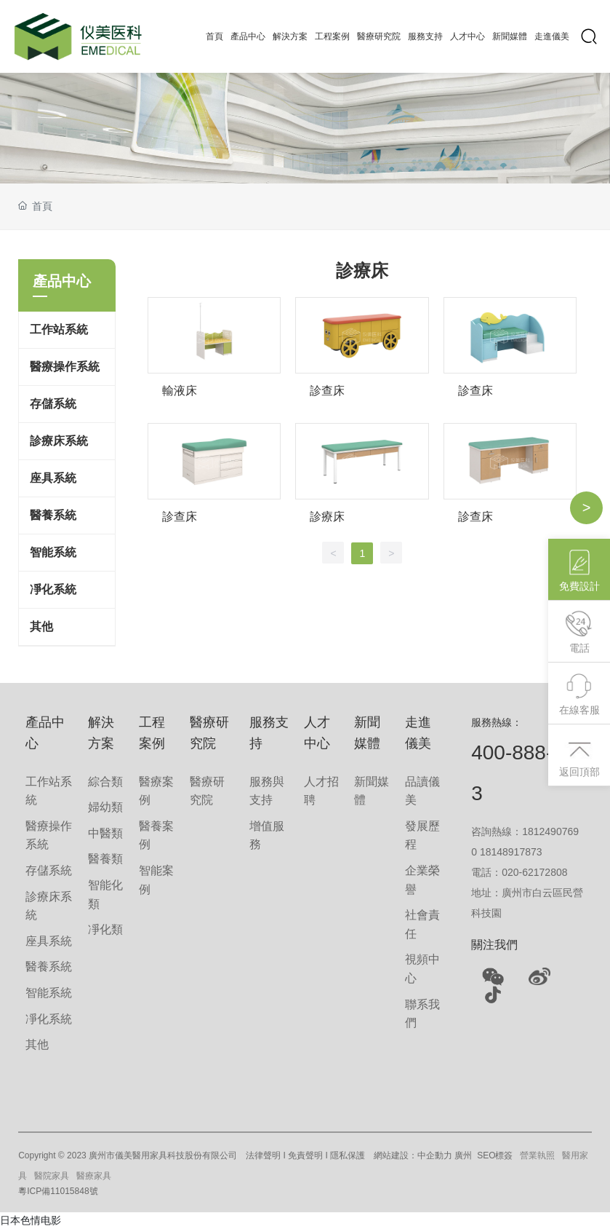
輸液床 (179, 390)
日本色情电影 (30, 1220)
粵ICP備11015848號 (57, 1191)
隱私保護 (347, 1155)
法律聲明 (263, 1155)
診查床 (327, 390)
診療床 (327, 516)
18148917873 (511, 852)
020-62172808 (534, 872)
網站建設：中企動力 (413, 1155)
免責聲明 (305, 1155)
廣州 (463, 1155)
